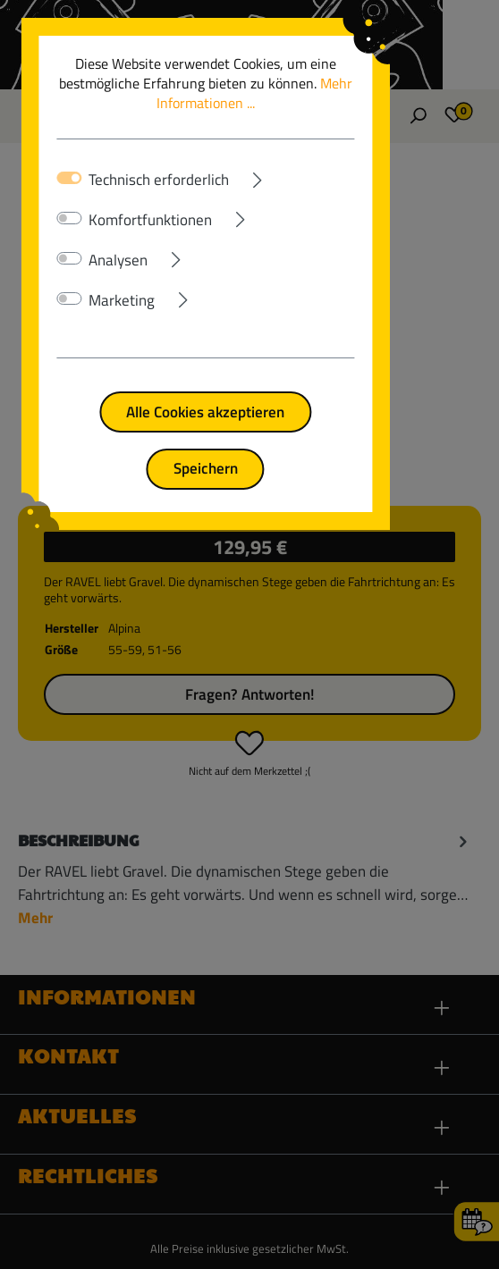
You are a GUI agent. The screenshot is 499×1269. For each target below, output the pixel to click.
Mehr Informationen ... (338, 83)
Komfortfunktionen (154, 200)
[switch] (74, 198)
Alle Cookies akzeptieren (250, 392)
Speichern (249, 448)
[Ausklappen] (335, 156)
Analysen (122, 240)
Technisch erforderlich (163, 160)
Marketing (126, 280)
